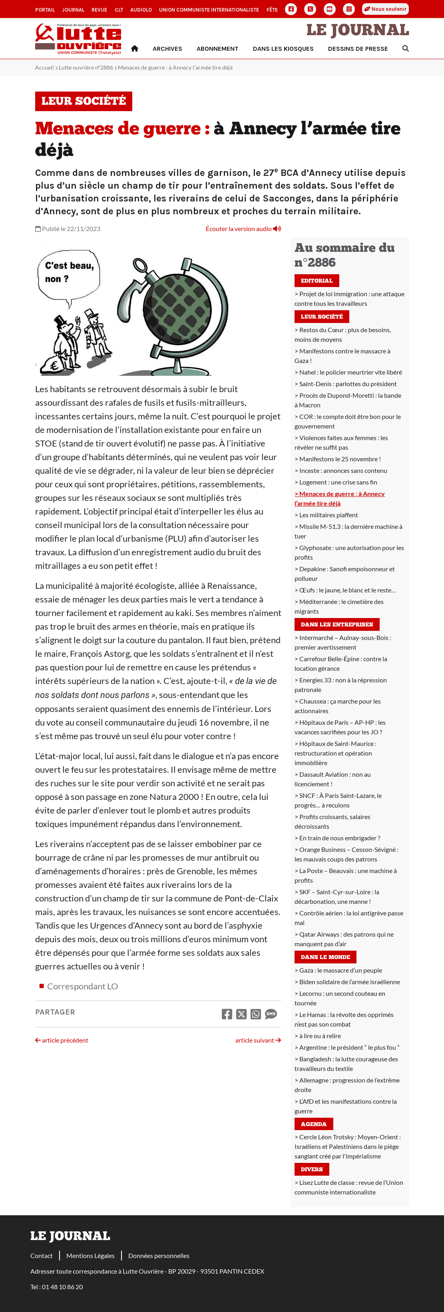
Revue (99, 10)
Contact (41, 1255)
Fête (272, 10)
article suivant (258, 1040)
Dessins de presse (358, 48)
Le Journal (358, 31)
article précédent (61, 1040)
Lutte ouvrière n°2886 (86, 67)
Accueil (44, 67)
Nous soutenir (385, 9)
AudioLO (141, 10)
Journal (73, 10)
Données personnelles (158, 1255)
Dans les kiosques (283, 48)
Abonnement (218, 48)
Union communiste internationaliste (209, 10)
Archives (167, 48)
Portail (45, 10)
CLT (119, 10)
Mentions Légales (90, 1255)
